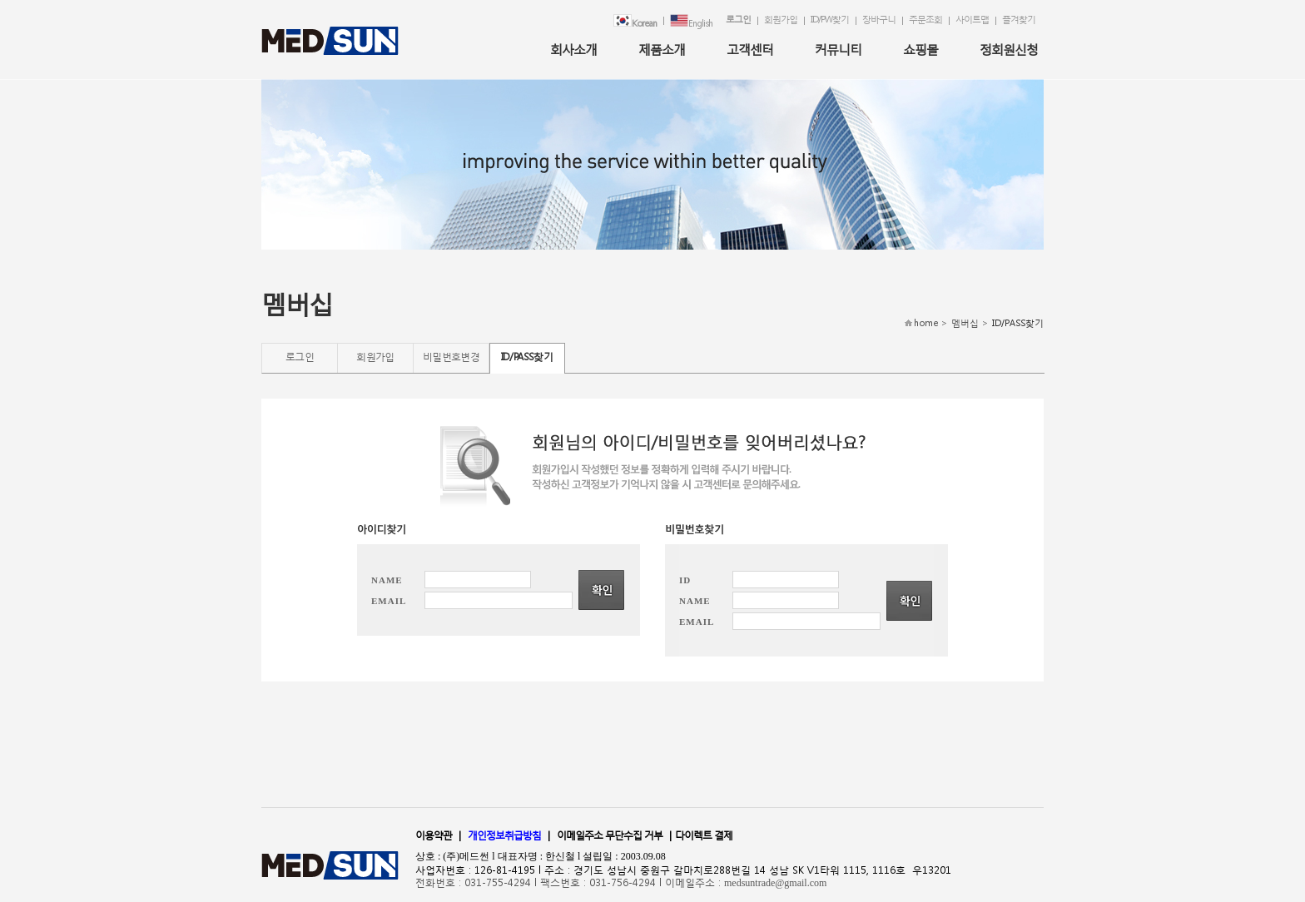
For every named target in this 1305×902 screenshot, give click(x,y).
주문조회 (925, 19)
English (691, 21)
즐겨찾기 (1018, 19)
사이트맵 (972, 19)
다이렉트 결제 (703, 835)
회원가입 (780, 19)
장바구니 (879, 19)
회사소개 (573, 49)
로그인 (738, 19)
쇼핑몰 (920, 49)
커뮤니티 (838, 49)
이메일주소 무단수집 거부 (609, 835)
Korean (635, 21)
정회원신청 (1009, 49)
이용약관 (433, 835)
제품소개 (661, 49)
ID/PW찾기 (830, 19)
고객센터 (750, 49)
